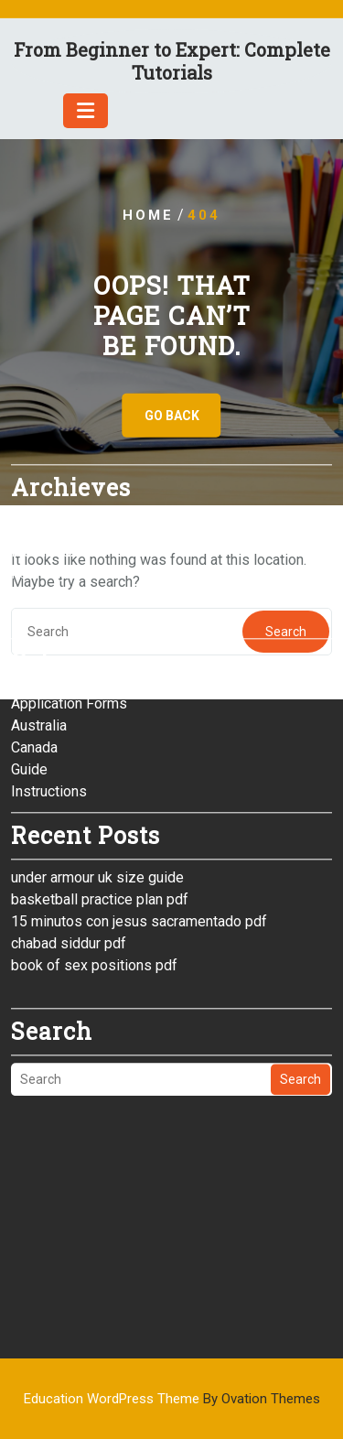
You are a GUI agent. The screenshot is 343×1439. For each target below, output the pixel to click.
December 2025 (62, 515)
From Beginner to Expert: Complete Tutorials (172, 61)
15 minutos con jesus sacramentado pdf (139, 819)
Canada (34, 645)
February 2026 (57, 471)
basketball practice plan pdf (99, 797)
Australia (39, 623)
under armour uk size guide (97, 775)
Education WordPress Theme (172, 1398)
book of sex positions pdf (94, 862)
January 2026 (54, 493)
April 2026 (44, 427)
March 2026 (49, 449)
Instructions (49, 689)
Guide (29, 667)
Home (148, 215)
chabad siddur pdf (68, 840)
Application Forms (69, 601)
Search (300, 976)
